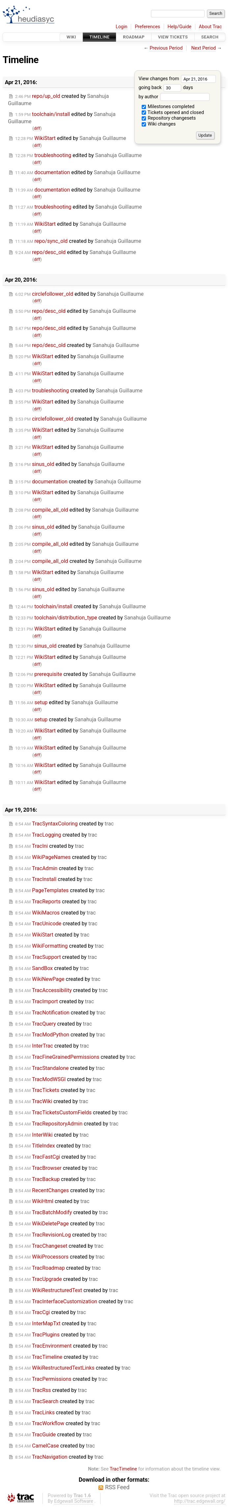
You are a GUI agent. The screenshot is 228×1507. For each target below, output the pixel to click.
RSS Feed (117, 1487)
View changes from (177, 78)
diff (37, 128)
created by (78, 241)
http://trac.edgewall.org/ (199, 1501)
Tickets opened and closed (173, 112)
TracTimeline (123, 1469)
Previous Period (166, 48)
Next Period (203, 48)
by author (173, 97)
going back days (165, 87)
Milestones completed (168, 106)
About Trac (210, 27)
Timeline (100, 37)
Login (122, 27)
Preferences (147, 27)
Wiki (71, 37)
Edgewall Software (73, 1501)
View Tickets (173, 37)
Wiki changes (159, 124)
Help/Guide (179, 27)
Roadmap (134, 37)
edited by (70, 138)
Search (209, 37)
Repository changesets (169, 118)
